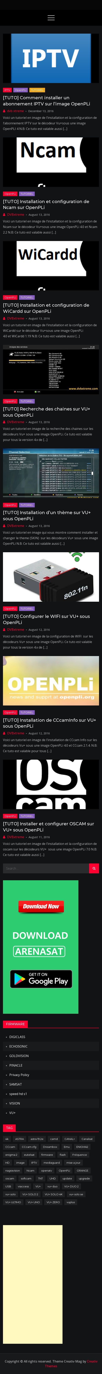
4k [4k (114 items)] (7, 1138)
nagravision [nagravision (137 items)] (12, 1170)
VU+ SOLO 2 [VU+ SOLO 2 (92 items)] (30, 1194)
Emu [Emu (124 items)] (67, 1146)
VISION (14, 1103)
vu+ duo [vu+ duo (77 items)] (52, 1186)
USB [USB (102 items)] (8, 1186)
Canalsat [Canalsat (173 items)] (87, 1138)
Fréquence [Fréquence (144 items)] (79, 1154)
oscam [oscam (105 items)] (9, 1178)
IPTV (7, 90)
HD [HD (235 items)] (7, 1162)
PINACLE (15, 1065)
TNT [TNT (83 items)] (40, 1178)
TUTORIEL (37, 90)
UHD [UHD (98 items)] (53, 1178)
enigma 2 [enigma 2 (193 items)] (11, 1154)
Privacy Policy (19, 1075)
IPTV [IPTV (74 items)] (34, 1162)
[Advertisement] (33, 1284)
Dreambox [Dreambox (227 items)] (50, 1146)
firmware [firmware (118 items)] (47, 1154)
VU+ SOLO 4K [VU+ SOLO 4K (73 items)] (54, 1194)
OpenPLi (20, 90)
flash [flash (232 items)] (63, 1154)
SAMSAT (15, 1084)
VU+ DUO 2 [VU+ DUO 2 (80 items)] (71, 1186)
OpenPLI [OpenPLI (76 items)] (64, 1170)
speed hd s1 (18, 1094)
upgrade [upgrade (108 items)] (84, 1178)
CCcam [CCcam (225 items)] (10, 1146)
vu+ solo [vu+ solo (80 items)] (10, 1194)
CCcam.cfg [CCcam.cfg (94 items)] (29, 1146)
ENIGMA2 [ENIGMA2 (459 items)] (82, 1146)
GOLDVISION (19, 1056)
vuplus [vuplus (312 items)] (71, 1202)
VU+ (12, 1113)
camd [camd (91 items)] (54, 1138)
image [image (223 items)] (20, 1162)
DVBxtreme (15, 214)
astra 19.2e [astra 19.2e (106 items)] (37, 1138)
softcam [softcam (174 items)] (26, 1178)
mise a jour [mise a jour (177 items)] (73, 1162)
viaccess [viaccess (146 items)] (23, 1186)
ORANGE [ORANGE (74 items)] (82, 1170)
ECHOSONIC (18, 1046)
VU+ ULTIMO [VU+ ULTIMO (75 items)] (13, 1202)
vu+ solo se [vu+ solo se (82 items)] (76, 1194)
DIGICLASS (17, 1037)
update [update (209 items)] (67, 1178)
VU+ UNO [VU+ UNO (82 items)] (34, 1202)
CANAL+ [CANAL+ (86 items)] (69, 1138)
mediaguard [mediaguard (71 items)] (52, 1162)
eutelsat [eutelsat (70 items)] (29, 1154)
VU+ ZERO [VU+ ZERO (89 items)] (53, 1202)
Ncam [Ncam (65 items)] (30, 1170)
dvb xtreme (15, 111)
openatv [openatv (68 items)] (46, 1170)
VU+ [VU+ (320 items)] (38, 1186)
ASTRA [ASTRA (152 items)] (19, 1138)
